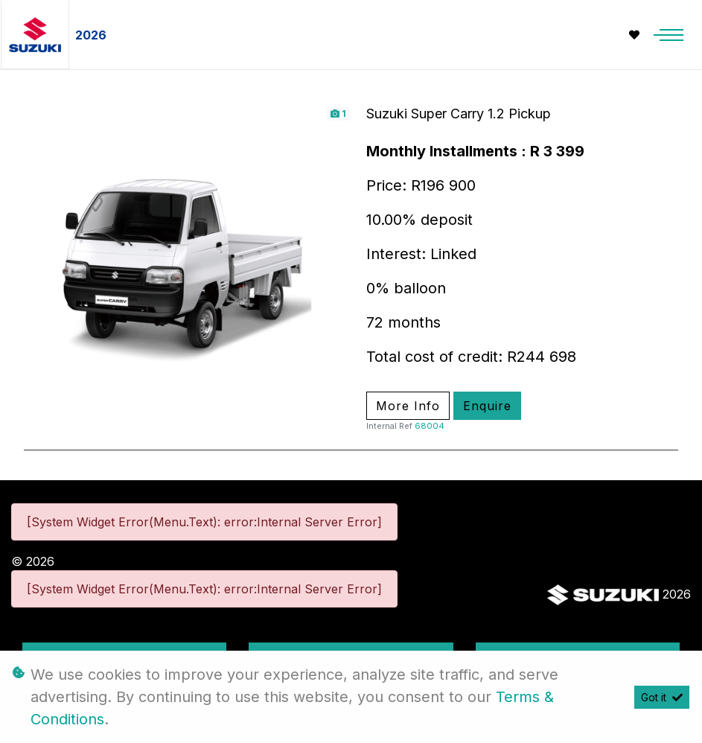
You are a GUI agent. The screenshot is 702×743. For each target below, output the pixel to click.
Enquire (487, 405)
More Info (408, 405)
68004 (429, 426)
